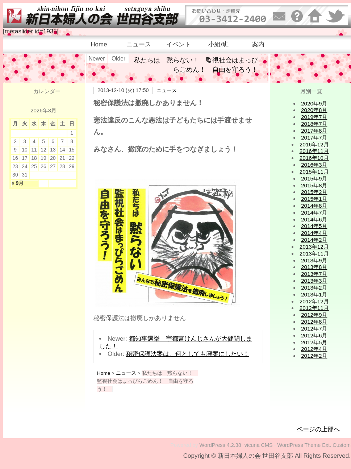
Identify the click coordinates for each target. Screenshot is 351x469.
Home (99, 44)
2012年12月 (314, 301)
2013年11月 (314, 253)
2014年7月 (314, 212)
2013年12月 (314, 247)
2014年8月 (314, 206)
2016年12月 (314, 144)
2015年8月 (314, 185)
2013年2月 (314, 288)
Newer (96, 58)
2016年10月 (314, 158)
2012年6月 (314, 335)
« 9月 (18, 183)
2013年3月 (314, 281)
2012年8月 (314, 322)
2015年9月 (314, 178)
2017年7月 (314, 137)
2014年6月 (314, 219)
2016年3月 (314, 165)
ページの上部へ (318, 429)
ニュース (138, 44)
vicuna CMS (259, 445)
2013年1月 (314, 294)
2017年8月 (314, 131)
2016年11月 (314, 151)
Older (118, 58)
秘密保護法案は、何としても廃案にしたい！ (187, 353)
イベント (178, 44)
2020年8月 (314, 110)
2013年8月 (314, 267)
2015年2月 (314, 192)
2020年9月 (314, 103)
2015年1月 (314, 199)
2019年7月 (314, 117)
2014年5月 (314, 226)
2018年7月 (314, 124)
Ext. (326, 445)
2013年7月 (314, 274)
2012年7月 (314, 328)
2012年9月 (314, 315)
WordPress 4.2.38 (220, 445)
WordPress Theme (299, 445)
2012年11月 (314, 308)
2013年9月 (314, 260)
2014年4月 (314, 233)
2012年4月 (314, 349)
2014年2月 (314, 240)
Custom (342, 445)
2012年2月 (314, 356)
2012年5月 (314, 342)
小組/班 (218, 44)
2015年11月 (314, 172)
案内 (258, 44)
